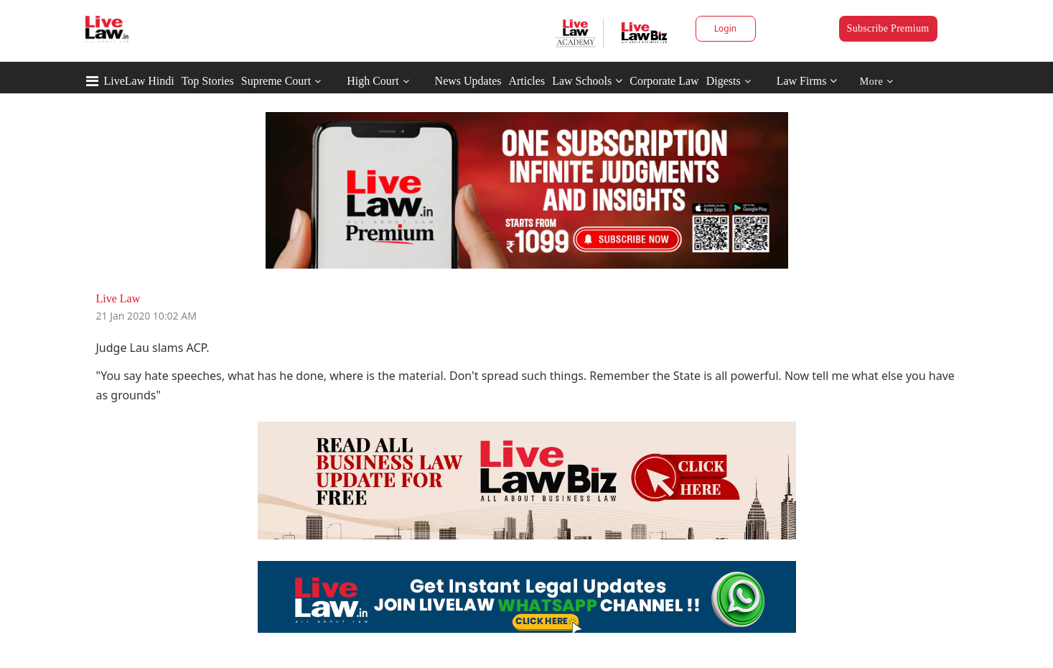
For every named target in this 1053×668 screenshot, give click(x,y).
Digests (723, 81)
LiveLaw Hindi (139, 81)
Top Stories (208, 81)
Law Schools (587, 81)
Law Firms (807, 81)
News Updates (468, 81)
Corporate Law (664, 81)
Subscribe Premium (888, 28)
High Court (372, 81)
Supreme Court (276, 81)
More (877, 81)
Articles (526, 81)
